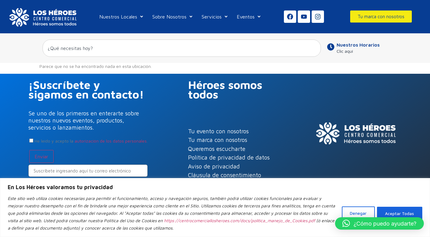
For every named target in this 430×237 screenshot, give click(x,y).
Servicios (214, 16)
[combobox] (182, 48)
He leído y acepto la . (88, 141)
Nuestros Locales (121, 16)
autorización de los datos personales (111, 140)
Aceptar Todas (398, 209)
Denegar (355, 209)
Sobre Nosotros (172, 16)
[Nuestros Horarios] (330, 47)
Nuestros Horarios (358, 45)
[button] (379, 223)
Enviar (41, 156)
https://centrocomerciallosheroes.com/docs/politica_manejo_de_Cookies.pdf (89, 220)
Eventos (248, 16)
